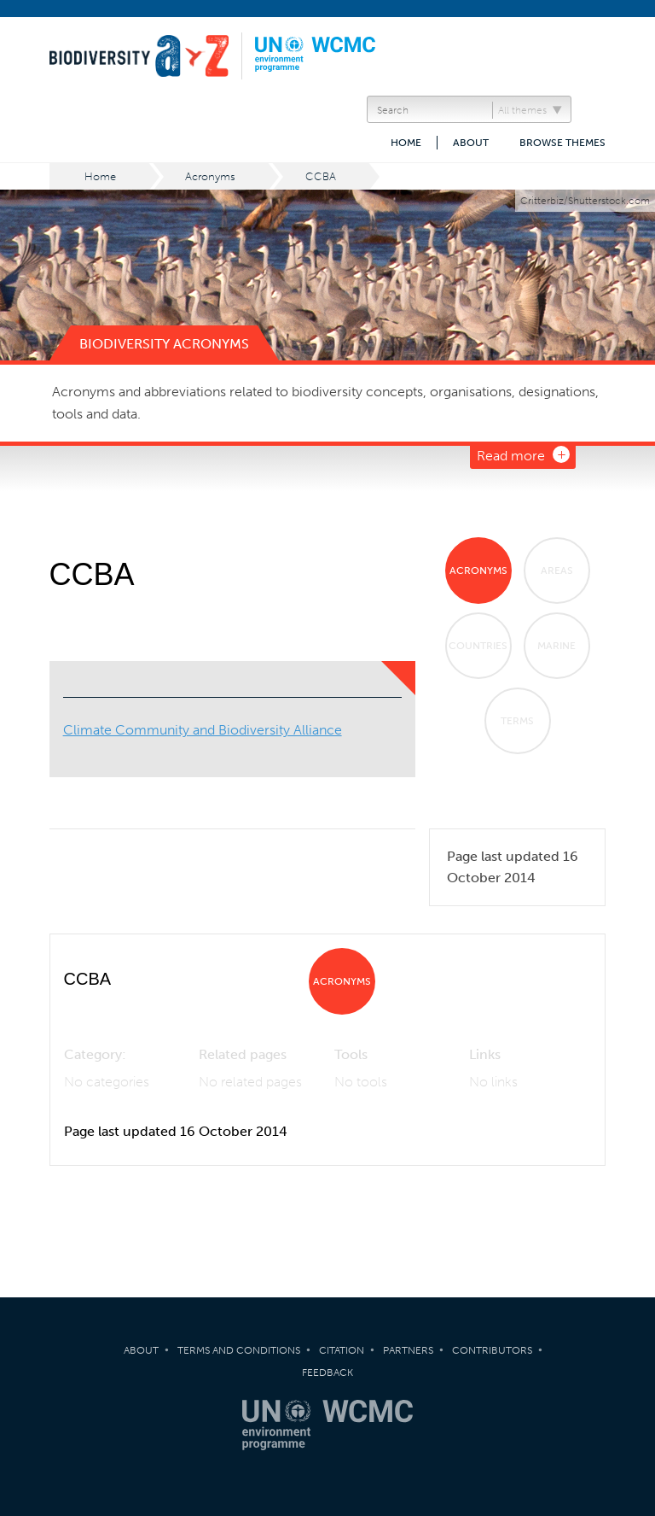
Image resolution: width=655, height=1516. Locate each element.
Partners (408, 1350)
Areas (557, 571)
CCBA (320, 176)
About (471, 143)
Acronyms (210, 176)
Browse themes (562, 143)
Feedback (327, 1372)
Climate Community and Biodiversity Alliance (202, 730)
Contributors (492, 1350)
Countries (478, 646)
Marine (556, 646)
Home (406, 143)
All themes (522, 110)
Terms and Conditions (238, 1350)
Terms (517, 721)
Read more (511, 456)
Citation (341, 1350)
